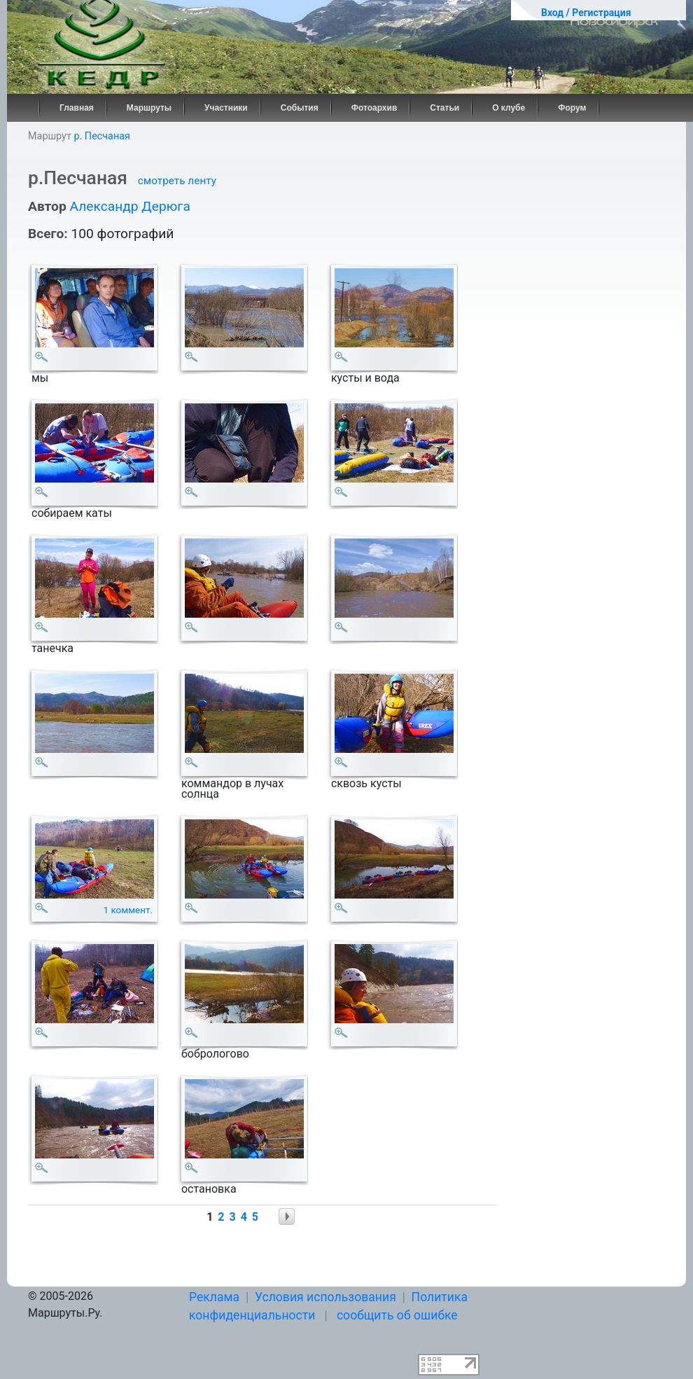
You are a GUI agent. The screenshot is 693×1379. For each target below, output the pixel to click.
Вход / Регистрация (586, 12)
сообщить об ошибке (397, 1315)
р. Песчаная (102, 136)
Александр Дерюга (129, 206)
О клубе (508, 108)
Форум (572, 108)
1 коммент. (128, 910)
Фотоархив (374, 108)
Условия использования (325, 1297)
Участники (226, 108)
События (299, 108)
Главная (76, 108)
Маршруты (149, 108)
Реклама (214, 1297)
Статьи (444, 108)
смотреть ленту (177, 180)
